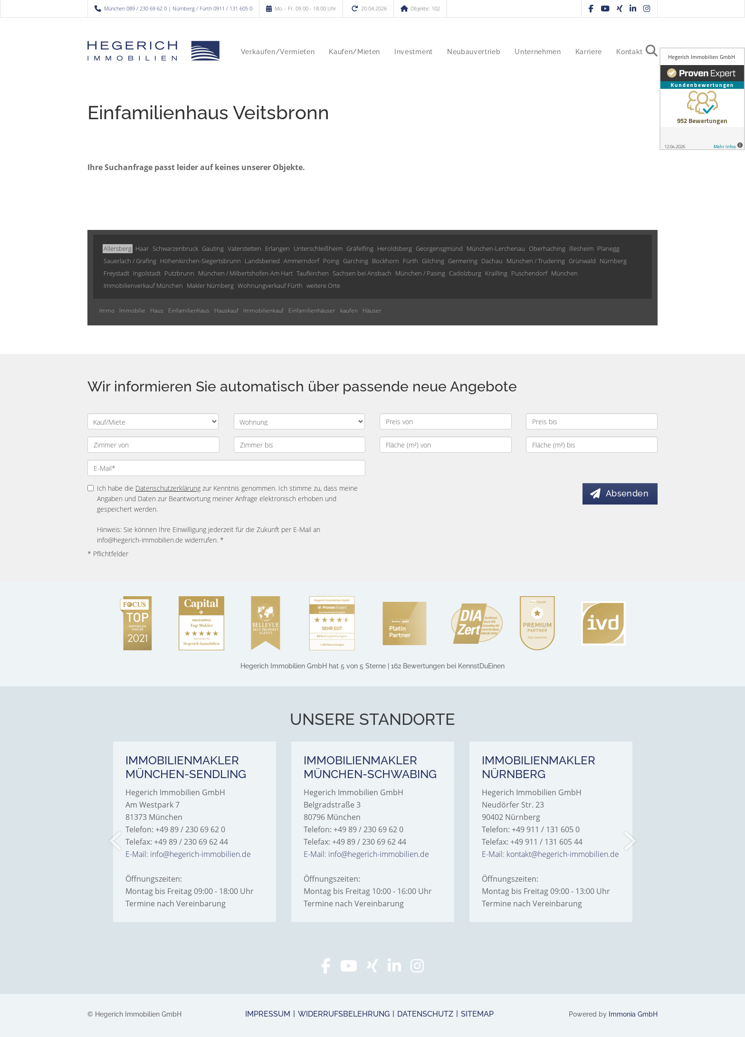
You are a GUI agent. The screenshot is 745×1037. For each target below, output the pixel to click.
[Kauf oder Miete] (153, 421)
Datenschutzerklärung (168, 488)
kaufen (349, 310)
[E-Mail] (226, 468)
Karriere (588, 52)
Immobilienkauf (263, 310)
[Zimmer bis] (300, 445)
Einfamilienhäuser (311, 310)
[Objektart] (299, 421)
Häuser (372, 310)
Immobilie (132, 310)
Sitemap (477, 1013)
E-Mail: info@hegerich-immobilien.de (188, 854)
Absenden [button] (628, 493)
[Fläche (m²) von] (446, 445)
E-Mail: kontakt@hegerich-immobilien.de (550, 854)
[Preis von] (446, 421)
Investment (413, 52)
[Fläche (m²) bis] (592, 445)
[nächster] (629, 840)
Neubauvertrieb (473, 52)
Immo (107, 310)
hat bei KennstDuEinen (372, 666)
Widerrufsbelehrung (344, 1013)
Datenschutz (425, 1013)
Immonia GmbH (633, 1014)
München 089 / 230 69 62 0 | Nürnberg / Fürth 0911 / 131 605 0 (178, 8)
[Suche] (655, 57)
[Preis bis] (592, 421)
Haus (156, 310)
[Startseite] (153, 51)
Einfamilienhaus (189, 310)
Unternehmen (538, 52)
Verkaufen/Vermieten (278, 52)
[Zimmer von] (153, 445)
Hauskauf (226, 310)
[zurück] (116, 840)
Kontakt (629, 52)
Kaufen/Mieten (354, 52)
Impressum (267, 1013)
